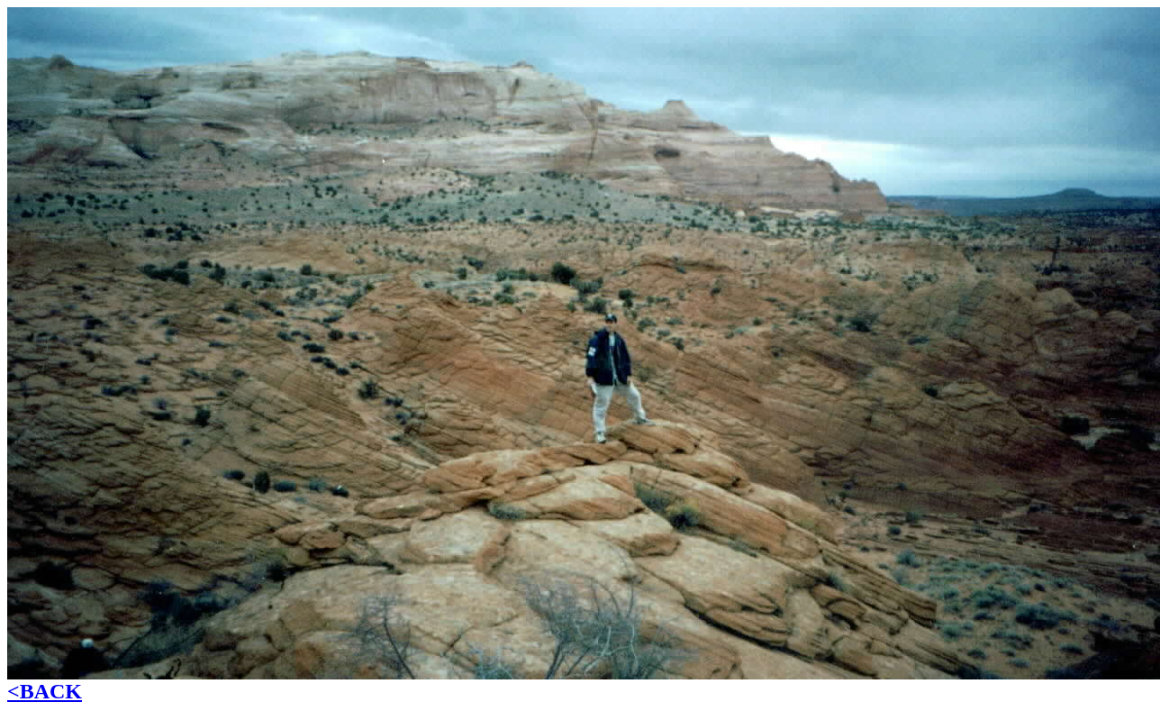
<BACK (44, 691)
